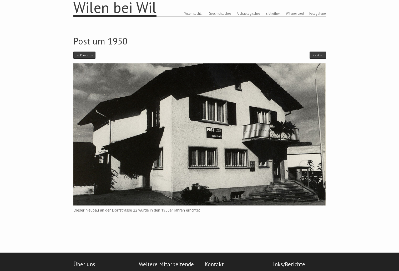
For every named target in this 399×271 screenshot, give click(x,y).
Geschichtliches (220, 13)
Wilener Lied (295, 13)
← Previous (84, 55)
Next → (317, 55)
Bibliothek (273, 13)
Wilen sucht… (193, 13)
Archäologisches (248, 13)
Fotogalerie (317, 13)
